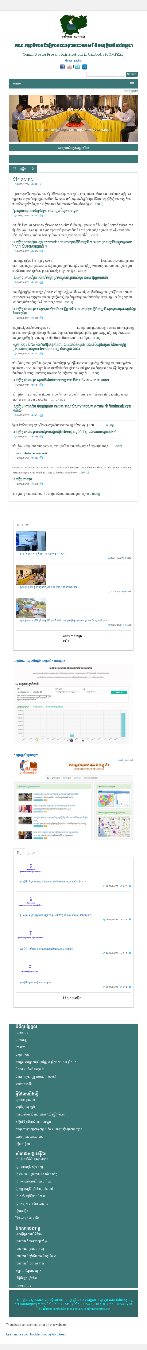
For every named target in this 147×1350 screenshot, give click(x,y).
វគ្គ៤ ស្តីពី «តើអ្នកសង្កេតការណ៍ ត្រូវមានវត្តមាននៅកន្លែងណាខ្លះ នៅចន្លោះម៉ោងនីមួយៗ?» (55, 915)
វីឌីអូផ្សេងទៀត (72, 998)
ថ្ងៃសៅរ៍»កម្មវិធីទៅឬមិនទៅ (30, 1196)
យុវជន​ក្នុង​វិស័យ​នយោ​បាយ (29, 1136)
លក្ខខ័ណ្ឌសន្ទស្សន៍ (25, 1107)
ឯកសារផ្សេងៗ (23, 1285)
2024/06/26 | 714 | (117, 986)
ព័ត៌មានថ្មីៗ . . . (23, 169)
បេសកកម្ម (21, 1040)
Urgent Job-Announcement (29, 453)
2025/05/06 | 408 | (29, 484)
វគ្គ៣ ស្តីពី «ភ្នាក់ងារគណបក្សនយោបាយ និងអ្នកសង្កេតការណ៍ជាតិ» (46, 949)
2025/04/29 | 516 (119, 591)
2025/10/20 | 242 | (29, 215)
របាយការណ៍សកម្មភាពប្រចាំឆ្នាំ (31, 1241)
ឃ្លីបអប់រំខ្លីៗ (22, 1211)
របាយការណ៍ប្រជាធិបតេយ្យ (30, 1248)
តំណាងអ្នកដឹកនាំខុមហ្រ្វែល (30, 1069)
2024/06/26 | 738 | (117, 919)
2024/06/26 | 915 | (117, 953)
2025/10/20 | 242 (119, 557)
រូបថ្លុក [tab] (32, 852)
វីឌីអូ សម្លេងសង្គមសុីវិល (28, 1218)
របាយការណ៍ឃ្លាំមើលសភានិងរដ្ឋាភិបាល (36, 1256)
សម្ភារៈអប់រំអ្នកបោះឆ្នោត (28, 1271)
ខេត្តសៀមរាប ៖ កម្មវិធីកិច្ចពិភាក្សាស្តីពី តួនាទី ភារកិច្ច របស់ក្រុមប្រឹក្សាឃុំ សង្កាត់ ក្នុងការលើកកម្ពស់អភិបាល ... (64, 620)
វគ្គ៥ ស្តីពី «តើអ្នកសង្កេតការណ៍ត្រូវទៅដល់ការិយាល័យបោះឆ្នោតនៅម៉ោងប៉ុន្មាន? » (52, 881)
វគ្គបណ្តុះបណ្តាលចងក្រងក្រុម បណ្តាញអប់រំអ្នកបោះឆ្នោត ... (43, 553)
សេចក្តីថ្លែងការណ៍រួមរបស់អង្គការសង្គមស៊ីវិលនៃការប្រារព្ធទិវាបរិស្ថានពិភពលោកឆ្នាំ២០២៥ (64, 432)
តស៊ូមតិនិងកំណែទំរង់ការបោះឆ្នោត (34, 1122)
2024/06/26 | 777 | (117, 886)
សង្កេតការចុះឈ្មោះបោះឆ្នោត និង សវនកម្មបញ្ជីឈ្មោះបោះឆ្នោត (49, 1129)
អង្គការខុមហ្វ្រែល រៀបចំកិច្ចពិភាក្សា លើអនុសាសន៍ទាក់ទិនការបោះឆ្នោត (73, 129)
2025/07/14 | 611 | (29, 384)
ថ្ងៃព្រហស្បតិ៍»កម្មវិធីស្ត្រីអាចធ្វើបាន (34, 1181)
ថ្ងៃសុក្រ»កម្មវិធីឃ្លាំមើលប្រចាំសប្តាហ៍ (35, 1189)
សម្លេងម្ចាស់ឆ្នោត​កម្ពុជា (25, 755)
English (78, 60)
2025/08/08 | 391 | (29, 353)
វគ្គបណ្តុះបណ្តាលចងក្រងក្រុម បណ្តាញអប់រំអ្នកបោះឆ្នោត (45, 211)
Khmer (68, 60)
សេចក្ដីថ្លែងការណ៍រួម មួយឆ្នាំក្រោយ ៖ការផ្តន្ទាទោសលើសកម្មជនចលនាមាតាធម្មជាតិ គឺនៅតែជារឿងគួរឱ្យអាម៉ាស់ (71, 408)
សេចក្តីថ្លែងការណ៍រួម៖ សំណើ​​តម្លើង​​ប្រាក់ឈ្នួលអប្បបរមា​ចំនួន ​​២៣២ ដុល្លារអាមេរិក (60, 277)
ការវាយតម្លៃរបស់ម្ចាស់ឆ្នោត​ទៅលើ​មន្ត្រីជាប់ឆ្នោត (41, 1114)
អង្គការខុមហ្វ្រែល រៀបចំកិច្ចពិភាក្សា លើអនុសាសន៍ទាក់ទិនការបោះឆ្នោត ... (49, 587)
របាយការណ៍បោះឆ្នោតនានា (30, 1263)
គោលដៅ (21, 1047)
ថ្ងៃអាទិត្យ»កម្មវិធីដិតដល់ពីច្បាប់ (32, 1203)
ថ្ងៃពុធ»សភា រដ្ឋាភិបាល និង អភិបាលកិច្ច (37, 1174)
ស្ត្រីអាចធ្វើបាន (23, 1144)
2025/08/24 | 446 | (29, 317)
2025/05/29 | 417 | (29, 457)
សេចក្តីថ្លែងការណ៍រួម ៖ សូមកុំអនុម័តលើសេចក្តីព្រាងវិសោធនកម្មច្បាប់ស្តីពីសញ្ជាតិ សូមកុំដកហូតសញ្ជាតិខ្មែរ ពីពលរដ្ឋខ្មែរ (74, 311)
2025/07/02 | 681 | (29, 415)
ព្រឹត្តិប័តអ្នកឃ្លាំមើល (26, 1278)
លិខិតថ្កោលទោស (22, 179)
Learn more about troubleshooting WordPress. (36, 1334)
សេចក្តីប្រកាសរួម (22, 479)
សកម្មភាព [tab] (22, 524)
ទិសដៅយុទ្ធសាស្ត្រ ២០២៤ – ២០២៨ (36, 1076)
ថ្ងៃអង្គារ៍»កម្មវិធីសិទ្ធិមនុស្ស (29, 1166)
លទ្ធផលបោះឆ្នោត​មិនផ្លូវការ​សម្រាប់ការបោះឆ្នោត (39, 660)
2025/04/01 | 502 (119, 625)
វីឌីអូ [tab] (19, 852)
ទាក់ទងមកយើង (24, 1084)
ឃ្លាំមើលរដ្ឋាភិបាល (25, 1099)
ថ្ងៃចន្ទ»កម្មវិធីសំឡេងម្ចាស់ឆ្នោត (32, 1159)
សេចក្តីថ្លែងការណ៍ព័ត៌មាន (29, 1234)
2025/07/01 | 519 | (29, 436)
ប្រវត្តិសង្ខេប (22, 1032)
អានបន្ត (99, 204)
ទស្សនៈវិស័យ (23, 1054)
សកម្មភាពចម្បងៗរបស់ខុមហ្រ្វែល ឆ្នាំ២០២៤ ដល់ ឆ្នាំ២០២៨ (47, 1062)
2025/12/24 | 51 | (28, 184)
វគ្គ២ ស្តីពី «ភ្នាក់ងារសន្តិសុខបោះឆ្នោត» (35, 982)
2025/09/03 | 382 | (29, 282)
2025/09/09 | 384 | (29, 251)
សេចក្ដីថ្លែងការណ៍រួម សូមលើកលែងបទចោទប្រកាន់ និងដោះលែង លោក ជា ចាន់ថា (60, 380)
